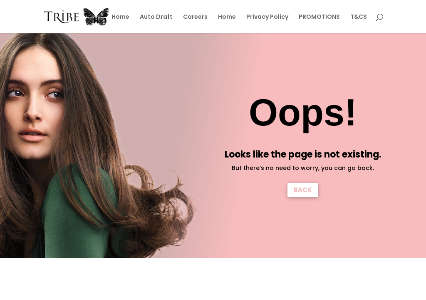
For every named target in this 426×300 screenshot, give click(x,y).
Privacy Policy (267, 17)
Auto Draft (156, 17)
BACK (303, 189)
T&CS (358, 17)
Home (120, 17)
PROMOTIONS (319, 17)
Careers (195, 17)
